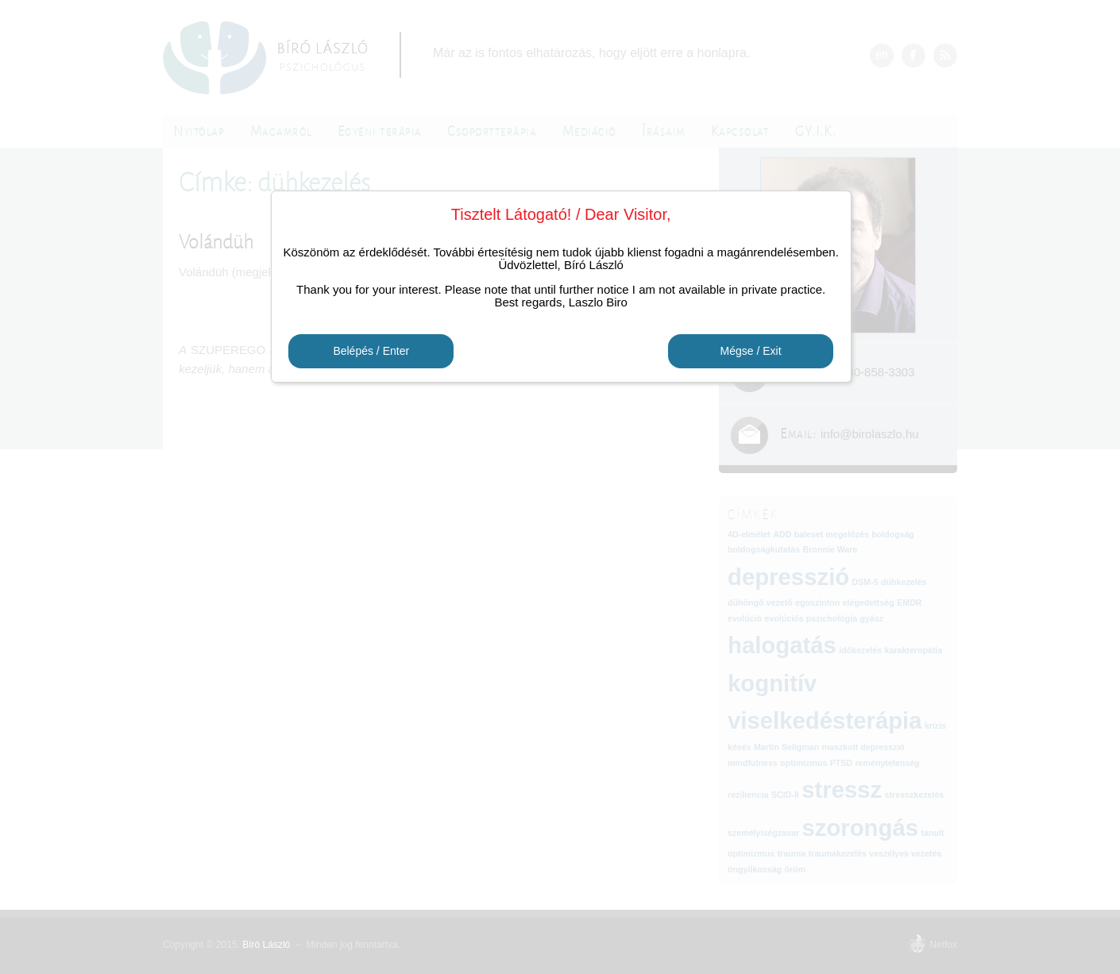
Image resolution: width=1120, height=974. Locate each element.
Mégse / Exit (751, 351)
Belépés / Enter (371, 351)
